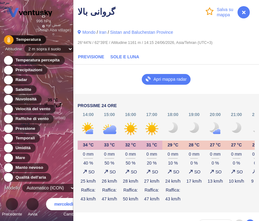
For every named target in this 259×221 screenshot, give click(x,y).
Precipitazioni (25, 70)
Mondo (88, 32)
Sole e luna (124, 56)
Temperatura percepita (34, 60)
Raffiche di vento (28, 118)
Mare (16, 157)
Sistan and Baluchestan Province (141, 32)
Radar (17, 80)
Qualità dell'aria (27, 177)
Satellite (19, 89)
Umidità (19, 148)
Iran (102, 32)
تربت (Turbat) (58, 116)
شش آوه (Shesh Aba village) (53, 28)
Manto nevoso (25, 167)
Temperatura (24, 39)
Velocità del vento (29, 109)
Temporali (21, 138)
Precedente (12, 208)
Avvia (32, 208)
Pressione (21, 128)
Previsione (91, 56)
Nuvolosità (22, 99)
